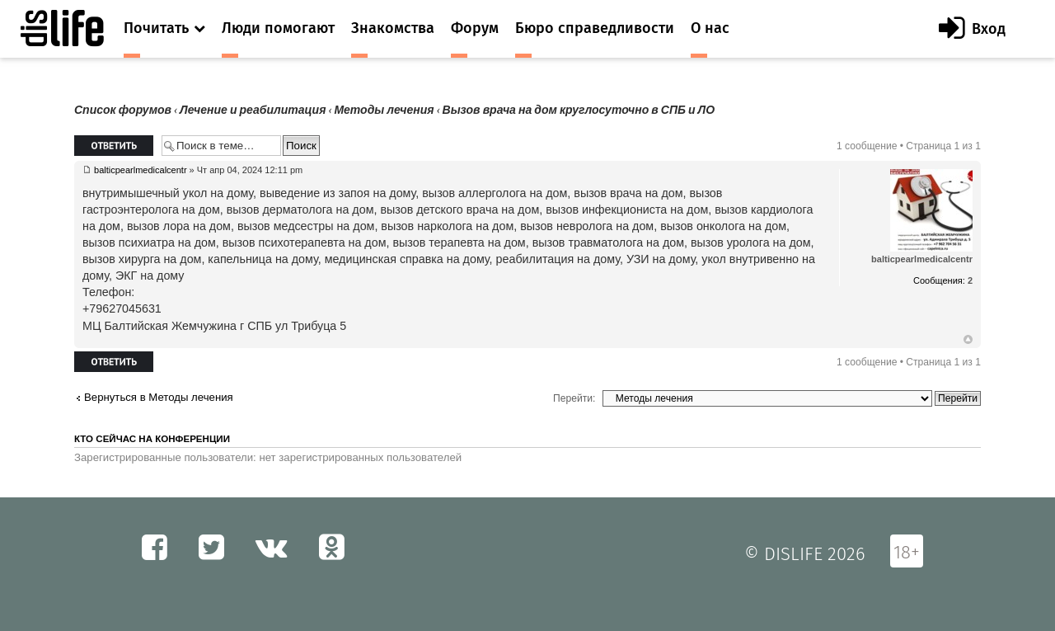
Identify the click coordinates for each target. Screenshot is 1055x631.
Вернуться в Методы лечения (158, 397)
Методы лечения (384, 110)
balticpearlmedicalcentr (140, 170)
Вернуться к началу (968, 340)
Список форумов (122, 110)
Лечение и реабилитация (253, 110)
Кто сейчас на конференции (152, 439)
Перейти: (574, 398)
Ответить (113, 145)
